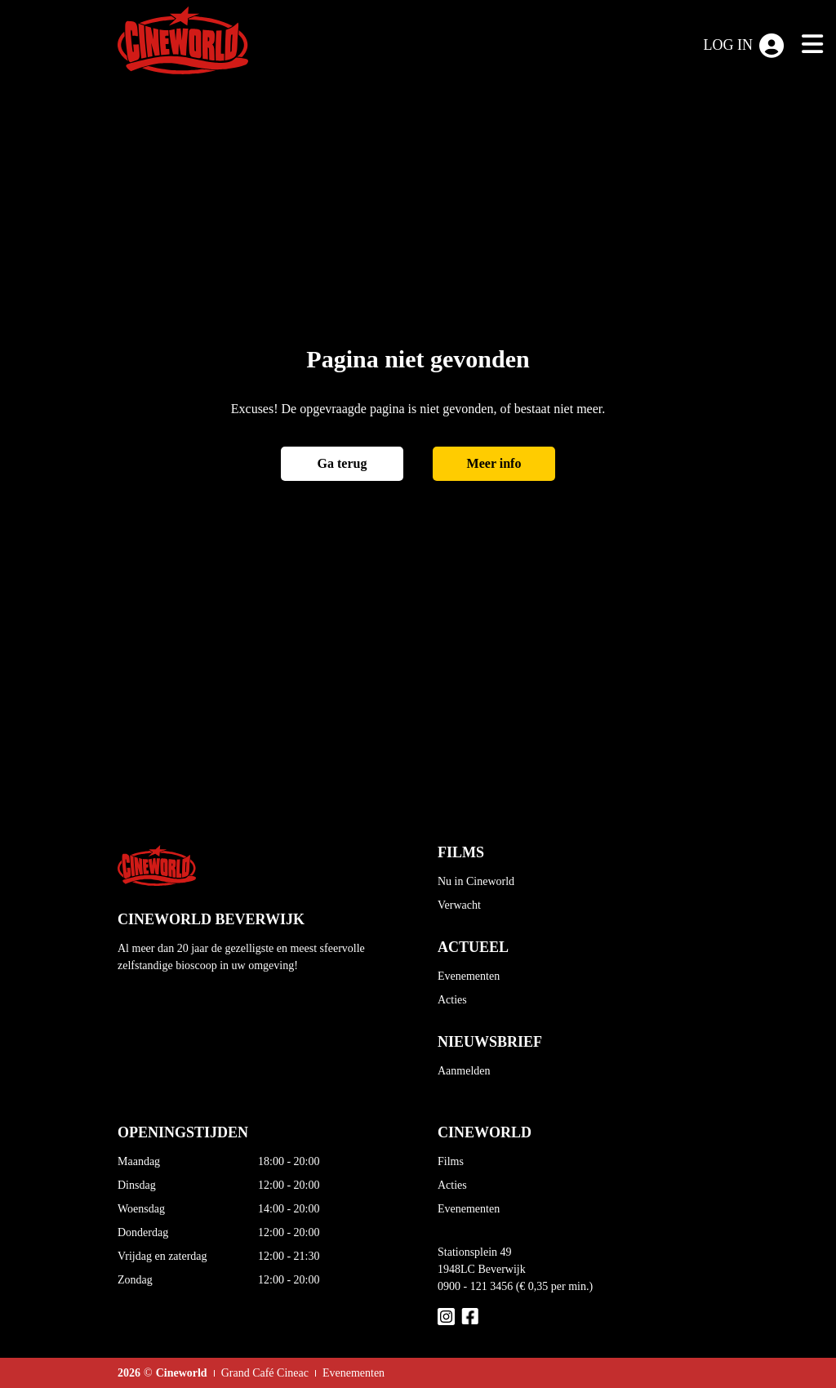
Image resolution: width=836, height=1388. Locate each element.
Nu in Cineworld (476, 881)
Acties (452, 1000)
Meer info (494, 463)
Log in (744, 45)
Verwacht (459, 905)
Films (451, 1161)
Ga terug (342, 463)
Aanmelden (464, 1071)
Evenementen (469, 976)
